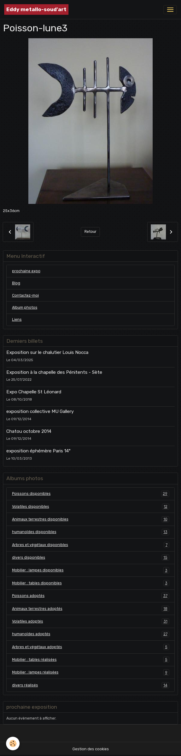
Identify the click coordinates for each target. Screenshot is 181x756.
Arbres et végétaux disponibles (90, 545)
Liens (17, 319)
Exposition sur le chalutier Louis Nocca (47, 352)
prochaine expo (26, 271)
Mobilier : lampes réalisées (90, 672)
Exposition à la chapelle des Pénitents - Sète (54, 372)
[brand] (36, 9)
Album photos (24, 307)
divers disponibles (90, 558)
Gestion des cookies (90, 749)
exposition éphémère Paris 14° (38, 451)
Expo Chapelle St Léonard (33, 392)
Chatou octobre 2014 (28, 431)
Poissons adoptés (90, 596)
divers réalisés (90, 685)
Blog (16, 283)
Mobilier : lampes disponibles (90, 570)
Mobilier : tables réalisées (90, 660)
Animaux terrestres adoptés (90, 609)
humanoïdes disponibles (90, 532)
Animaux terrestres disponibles (90, 519)
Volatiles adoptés (90, 621)
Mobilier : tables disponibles (90, 583)
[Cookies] (13, 743)
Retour (90, 232)
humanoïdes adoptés (90, 634)
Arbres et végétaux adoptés (90, 647)
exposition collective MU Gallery (40, 411)
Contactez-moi (25, 295)
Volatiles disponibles (90, 507)
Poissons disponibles (90, 494)
